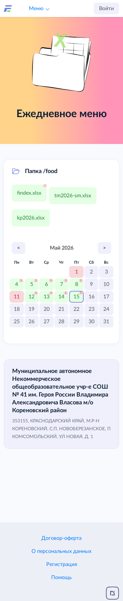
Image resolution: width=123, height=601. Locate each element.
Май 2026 (61, 248)
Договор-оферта (61, 538)
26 (31, 321)
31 (106, 321)
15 (76, 296)
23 (91, 309)
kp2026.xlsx (31, 218)
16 (91, 296)
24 (106, 309)
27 (47, 321)
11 (17, 296)
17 (106, 296)
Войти (106, 8)
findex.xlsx (29, 193)
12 (31, 296)
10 (106, 284)
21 (61, 309)
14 (61, 296)
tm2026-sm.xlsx (72, 195)
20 (47, 309)
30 (91, 321)
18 (17, 309)
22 (76, 309)
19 (31, 309)
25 (17, 321)
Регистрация (61, 564)
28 (61, 321)
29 (76, 321)
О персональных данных (61, 551)
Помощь (61, 577)
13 (47, 296)
